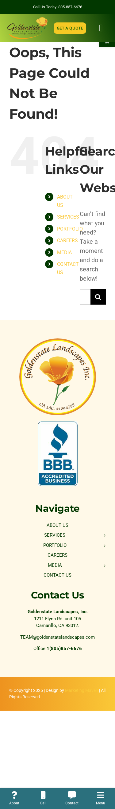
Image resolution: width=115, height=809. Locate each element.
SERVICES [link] (68, 217)
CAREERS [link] (67, 240)
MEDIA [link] (64, 252)
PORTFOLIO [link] (70, 229)
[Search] (98, 297)
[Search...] (85, 297)
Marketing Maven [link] (81, 690)
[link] (27, 20)
